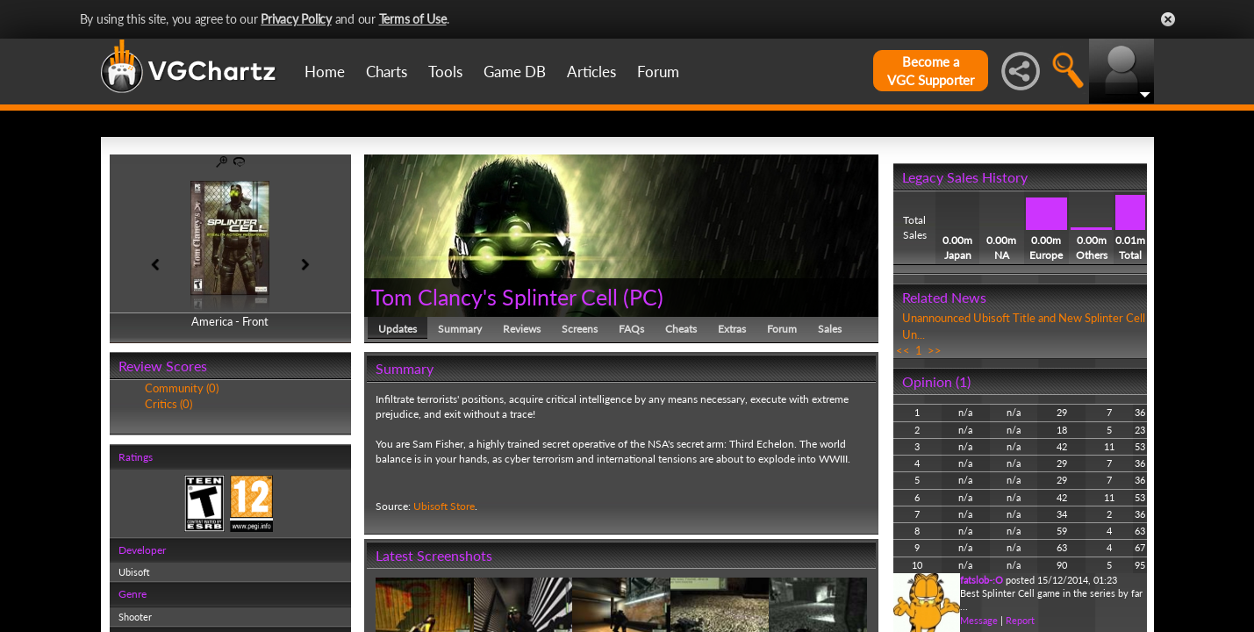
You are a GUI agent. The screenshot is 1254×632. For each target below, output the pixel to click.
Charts (386, 71)
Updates (397, 328)
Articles (591, 71)
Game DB (515, 71)
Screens (580, 328)
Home (325, 71)
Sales (830, 328)
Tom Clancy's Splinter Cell (497, 297)
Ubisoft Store (444, 506)
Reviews (522, 328)
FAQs (631, 328)
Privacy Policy (296, 18)
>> (934, 350)
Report (1020, 620)
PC (643, 297)
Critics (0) (168, 404)
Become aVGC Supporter (930, 71)
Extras (732, 328)
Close (1168, 19)
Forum (658, 71)
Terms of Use (413, 18)
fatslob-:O (981, 579)
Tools (445, 71)
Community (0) (182, 388)
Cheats (681, 328)
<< (903, 350)
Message (979, 620)
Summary (460, 328)
